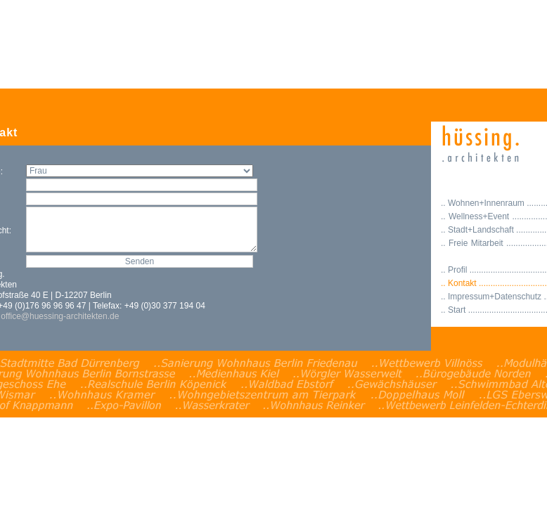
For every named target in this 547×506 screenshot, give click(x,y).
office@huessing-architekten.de (60, 316)
